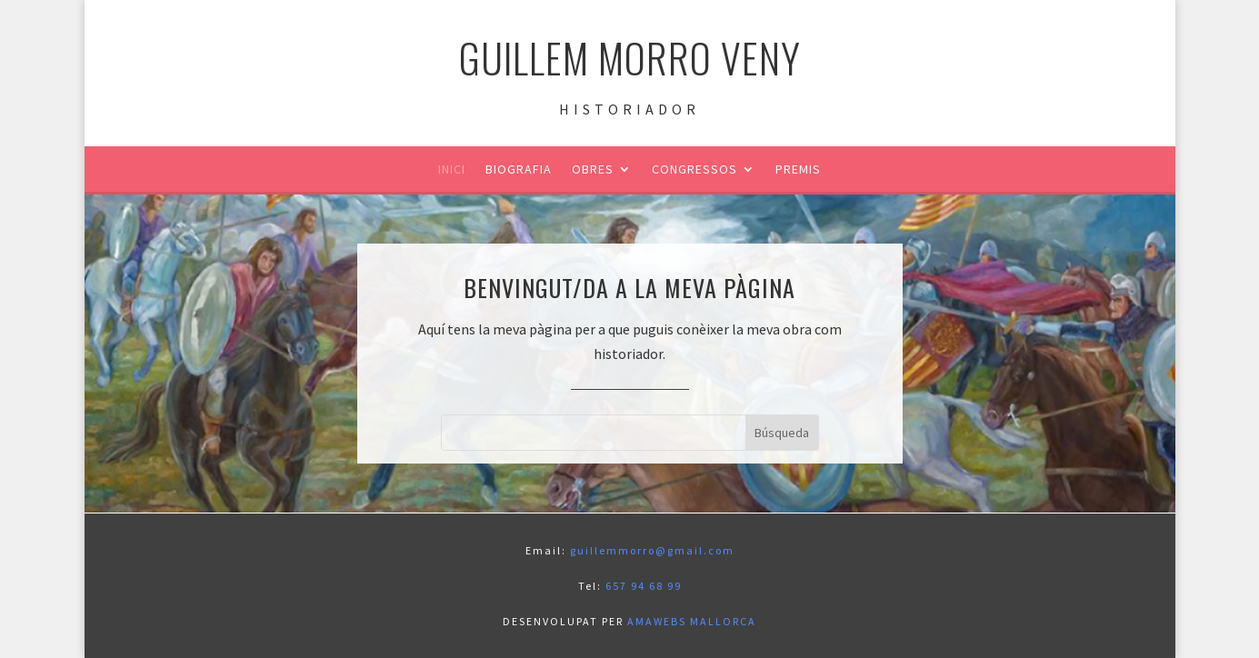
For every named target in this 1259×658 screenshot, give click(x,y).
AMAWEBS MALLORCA (691, 621)
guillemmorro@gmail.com (652, 550)
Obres (593, 170)
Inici (451, 170)
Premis (798, 170)
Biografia (518, 170)
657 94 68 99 (643, 586)
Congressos (694, 170)
